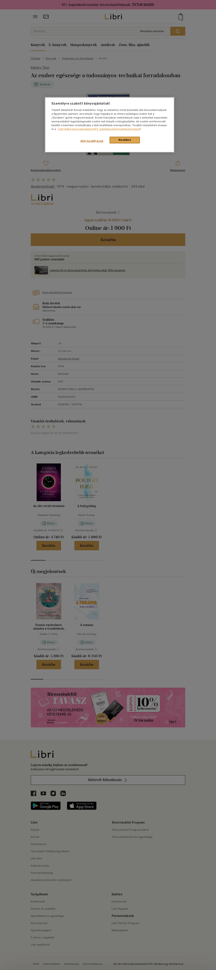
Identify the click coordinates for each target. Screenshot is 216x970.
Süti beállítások (92, 141)
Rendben (125, 139)
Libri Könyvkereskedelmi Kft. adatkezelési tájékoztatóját (99, 129)
